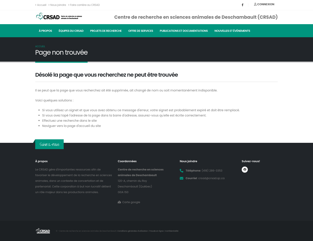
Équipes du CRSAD (71, 31)
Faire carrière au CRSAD (84, 5)
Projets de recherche (106, 31)
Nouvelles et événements (232, 31)
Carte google (129, 202)
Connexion (264, 4)
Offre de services (140, 31)
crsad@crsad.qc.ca (211, 178)
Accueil (40, 5)
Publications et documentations (184, 31)
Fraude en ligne (157, 231)
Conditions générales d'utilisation (133, 231)
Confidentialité (172, 231)
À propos (45, 31)
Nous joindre (57, 5)
